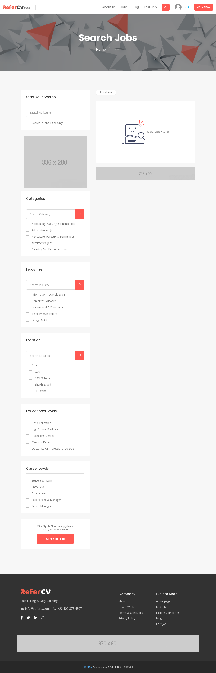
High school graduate (45, 429)
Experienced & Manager (46, 499)
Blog (134, 7)
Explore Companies (167, 612)
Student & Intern (42, 480)
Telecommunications (44, 313)
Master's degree (42, 442)
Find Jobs (161, 607)
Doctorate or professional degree (53, 448)
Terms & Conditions (131, 612)
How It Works (127, 607)
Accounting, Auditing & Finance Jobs (54, 224)
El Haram (40, 391)
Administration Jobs (44, 230)
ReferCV (87, 666)
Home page (163, 601)
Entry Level (38, 487)
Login (186, 7)
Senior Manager (41, 506)
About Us (124, 601)
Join (203, 7)
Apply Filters (55, 539)
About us (107, 7)
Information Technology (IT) (49, 294)
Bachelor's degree (43, 435)
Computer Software (44, 301)
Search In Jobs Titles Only (47, 123)
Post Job (148, 7)
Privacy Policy (127, 618)
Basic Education (41, 423)
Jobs (122, 7)
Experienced (39, 493)
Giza (34, 365)
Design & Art (39, 320)
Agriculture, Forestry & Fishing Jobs (53, 236)
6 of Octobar (43, 378)
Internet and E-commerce (48, 307)
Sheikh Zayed (43, 384)
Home (101, 49)
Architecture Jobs (42, 243)
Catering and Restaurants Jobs (50, 249)
